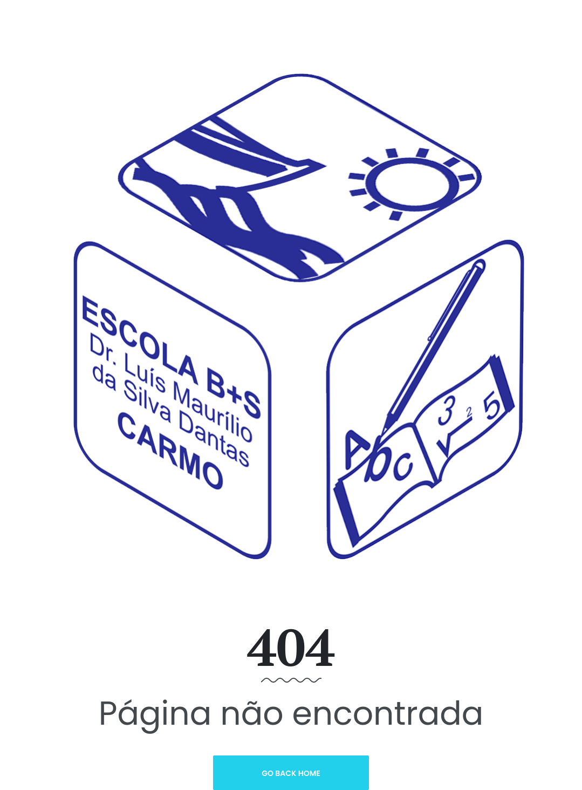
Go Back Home (291, 773)
